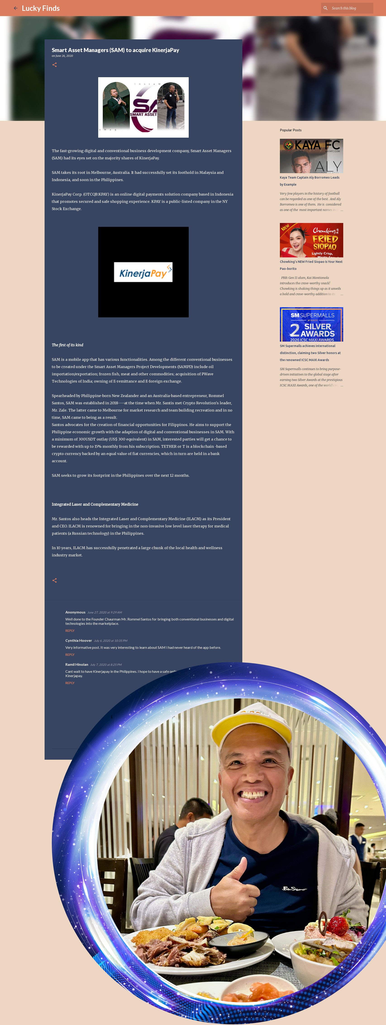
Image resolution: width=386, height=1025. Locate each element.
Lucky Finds (41, 8)
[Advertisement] (143, 798)
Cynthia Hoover (78, 640)
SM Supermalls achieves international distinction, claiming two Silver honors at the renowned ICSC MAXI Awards (310, 353)
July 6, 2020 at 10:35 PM (110, 640)
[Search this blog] (349, 8)
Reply (69, 630)
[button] (54, 65)
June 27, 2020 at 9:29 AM (104, 612)
